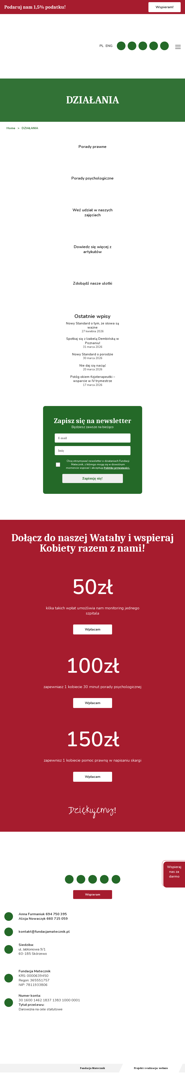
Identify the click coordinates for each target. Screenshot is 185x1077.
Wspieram (92, 899)
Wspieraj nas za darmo (174, 874)
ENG (109, 45)
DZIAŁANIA (30, 128)
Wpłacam (92, 633)
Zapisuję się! (92, 483)
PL (101, 45)
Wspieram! (165, 7)
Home (10, 128)
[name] (92, 454)
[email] (92, 442)
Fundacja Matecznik (92, 1072)
